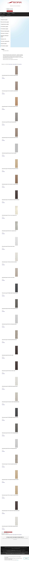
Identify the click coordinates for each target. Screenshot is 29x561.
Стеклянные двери (4, 26)
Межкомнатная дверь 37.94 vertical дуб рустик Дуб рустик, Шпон (10, 106)
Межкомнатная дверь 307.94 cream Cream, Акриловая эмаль (9, 215)
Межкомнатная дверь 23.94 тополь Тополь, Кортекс (8, 277)
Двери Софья (23, 553)
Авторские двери (4, 19)
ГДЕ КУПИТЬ (8, 15)
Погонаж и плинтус (4, 33)
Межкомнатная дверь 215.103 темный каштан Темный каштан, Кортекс (10, 510)
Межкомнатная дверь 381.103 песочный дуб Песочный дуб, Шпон (10, 137)
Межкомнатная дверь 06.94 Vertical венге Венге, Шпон (8, 370)
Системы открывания (5, 41)
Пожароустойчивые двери (4, 36)
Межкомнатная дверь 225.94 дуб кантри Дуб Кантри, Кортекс (9, 339)
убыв (11, 64)
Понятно (26, 558)
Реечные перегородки (5, 31)
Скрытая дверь (4, 43)
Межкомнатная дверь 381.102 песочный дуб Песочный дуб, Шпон (10, 75)
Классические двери (5, 21)
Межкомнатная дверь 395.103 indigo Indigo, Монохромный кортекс (10, 417)
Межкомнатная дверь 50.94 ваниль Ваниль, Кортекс (8, 246)
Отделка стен (3, 38)
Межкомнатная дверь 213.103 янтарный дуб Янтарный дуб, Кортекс (10, 479)
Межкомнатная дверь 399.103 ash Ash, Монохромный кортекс (9, 448)
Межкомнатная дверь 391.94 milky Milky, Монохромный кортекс (10, 386)
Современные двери (5, 24)
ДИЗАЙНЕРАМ (2, 15)
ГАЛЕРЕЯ (13, 13)
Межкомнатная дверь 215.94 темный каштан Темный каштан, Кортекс (10, 199)
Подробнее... (3, 78)
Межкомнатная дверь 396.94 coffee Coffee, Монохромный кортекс (10, 308)
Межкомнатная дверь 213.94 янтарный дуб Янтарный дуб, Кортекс (10, 168)
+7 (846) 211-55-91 (9, 8)
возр (9, 64)
